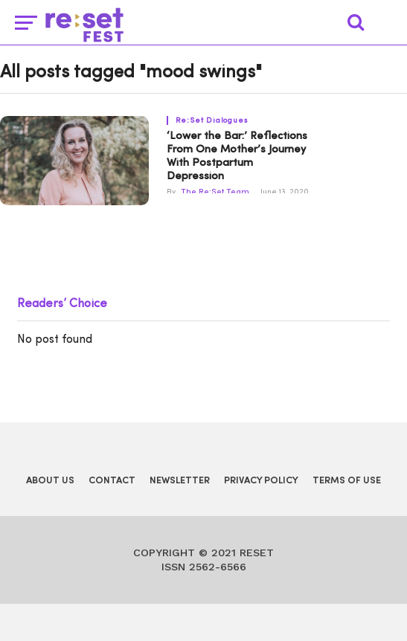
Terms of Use (347, 481)
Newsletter (180, 481)
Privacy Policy (261, 481)
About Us (50, 481)
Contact (112, 481)
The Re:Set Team (215, 192)
